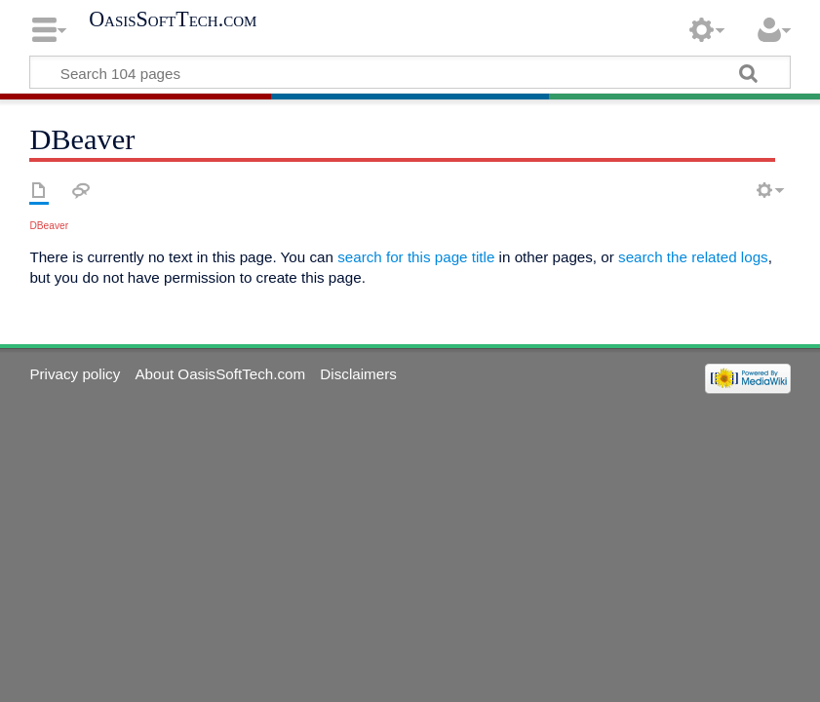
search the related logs (693, 257)
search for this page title (415, 257)
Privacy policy (74, 374)
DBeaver (48, 225)
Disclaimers (358, 374)
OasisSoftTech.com (172, 19)
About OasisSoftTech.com (220, 374)
